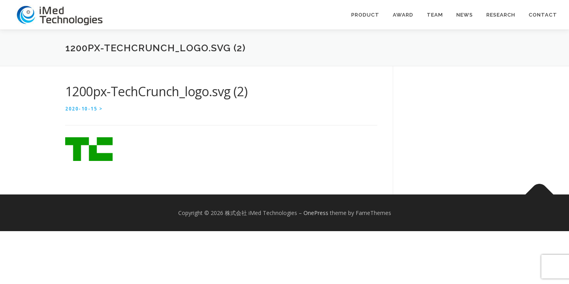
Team (435, 15)
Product (365, 15)
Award (403, 15)
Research (500, 15)
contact (543, 15)
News (464, 15)
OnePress (315, 213)
